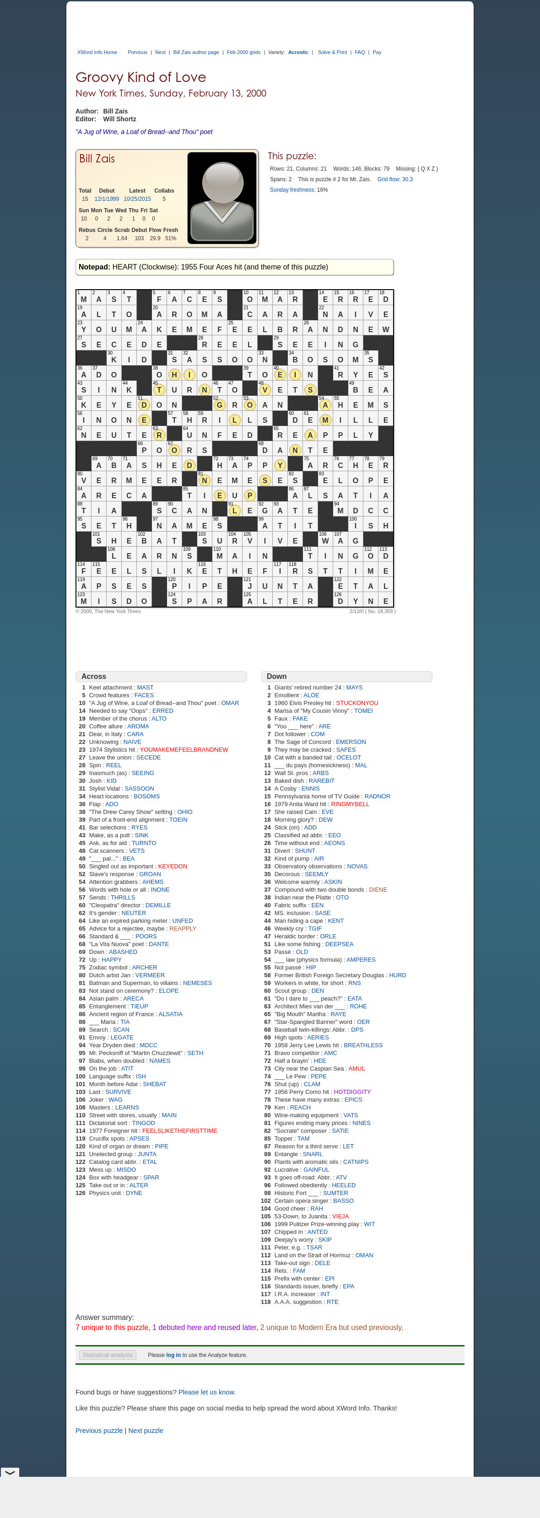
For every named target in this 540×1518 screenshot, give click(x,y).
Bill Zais (97, 158)
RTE (333, 1301)
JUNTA (147, 1154)
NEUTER (134, 913)
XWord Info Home (97, 52)
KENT (336, 920)
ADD (310, 827)
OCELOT (349, 757)
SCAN (121, 1029)
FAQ (360, 52)
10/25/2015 (137, 199)
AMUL (357, 1068)
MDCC (149, 1045)
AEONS (334, 843)
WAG (115, 1099)
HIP (311, 967)
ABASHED (123, 951)
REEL (114, 765)
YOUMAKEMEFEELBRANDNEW (184, 749)
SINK (141, 835)
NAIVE (132, 741)
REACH (300, 1107)
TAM (303, 1138)
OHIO (184, 811)
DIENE (378, 889)
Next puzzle (145, 1430)
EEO (335, 835)
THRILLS (123, 897)
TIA (125, 1021)
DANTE (159, 944)
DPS (357, 1029)
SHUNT (305, 850)
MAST (145, 687)
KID (112, 780)
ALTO (159, 718)
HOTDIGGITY (352, 1091)
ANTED (318, 1231)
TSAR (315, 1247)
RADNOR (377, 796)
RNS (354, 983)
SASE (323, 913)
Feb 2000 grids (243, 52)
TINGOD (143, 1123)
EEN (317, 905)
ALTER (139, 1185)
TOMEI (363, 710)
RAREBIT (322, 780)
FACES (144, 695)
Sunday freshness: (292, 190)
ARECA (133, 998)
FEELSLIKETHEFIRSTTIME (179, 1130)
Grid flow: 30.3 (395, 179)
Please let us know (206, 1392)
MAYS (354, 687)
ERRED (162, 710)
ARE (325, 726)
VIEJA (340, 1216)
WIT (369, 1224)
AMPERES (361, 959)
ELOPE (168, 990)
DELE (322, 1263)
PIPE (162, 1146)
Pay (377, 52)
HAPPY (112, 959)
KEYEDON (173, 866)
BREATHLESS (363, 1045)
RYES (139, 827)
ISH (141, 1076)
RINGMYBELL (350, 804)
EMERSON (351, 741)
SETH (196, 1053)
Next (160, 52)
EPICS (353, 1099)
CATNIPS (355, 1161)
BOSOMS (147, 796)
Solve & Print (332, 52)
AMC (330, 1053)
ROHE (358, 1006)
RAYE (338, 1014)
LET (348, 1146)
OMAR (230, 703)
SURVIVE (118, 1091)
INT (325, 1294)
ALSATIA (170, 1014)
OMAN (364, 1255)
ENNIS (311, 788)
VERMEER (150, 975)
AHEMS (152, 881)
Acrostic (298, 52)
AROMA (138, 726)
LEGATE (122, 1037)
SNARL (313, 1154)
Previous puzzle (99, 1430)
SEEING (143, 773)
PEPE (319, 1076)
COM (317, 734)
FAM (299, 1270)
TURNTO (144, 843)
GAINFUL (316, 1169)
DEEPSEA (339, 944)
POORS (146, 936)
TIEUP (139, 1006)
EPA (348, 1286)
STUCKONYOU (357, 703)
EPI (330, 1278)
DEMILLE (158, 905)
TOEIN (178, 819)
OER (363, 1021)
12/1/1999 (107, 199)
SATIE (340, 1130)
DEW (326, 819)
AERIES (318, 1037)
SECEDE (148, 757)
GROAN (150, 874)
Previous (137, 52)
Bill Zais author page (196, 52)
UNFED (183, 920)
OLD (302, 951)
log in (173, 1355)
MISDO (126, 1169)
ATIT (127, 1068)
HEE (320, 1060)
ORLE (328, 936)
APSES (139, 1138)
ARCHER (144, 967)
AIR (319, 858)
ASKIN (333, 881)
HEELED (344, 1185)
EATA (354, 998)
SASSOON (139, 788)
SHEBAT (155, 1084)
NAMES (159, 1060)
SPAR (151, 1177)
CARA (135, 734)
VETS (137, 850)
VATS (351, 1115)
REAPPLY (182, 928)
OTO (342, 897)
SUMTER (335, 1193)
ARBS (321, 773)
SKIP (325, 1239)
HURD (397, 975)
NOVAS (357, 866)
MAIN (169, 1115)
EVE (328, 811)
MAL (361, 765)
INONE (160, 889)
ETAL (150, 1161)
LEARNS (127, 1107)
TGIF (315, 928)
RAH (316, 1208)
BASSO (343, 1200)
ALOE (311, 695)
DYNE (134, 1193)
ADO (111, 804)
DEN (318, 990)
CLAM (312, 1084)
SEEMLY (317, 874)
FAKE (300, 718)
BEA (129, 858)
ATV (341, 1177)
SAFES (346, 749)
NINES (361, 1123)
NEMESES (197, 983)
